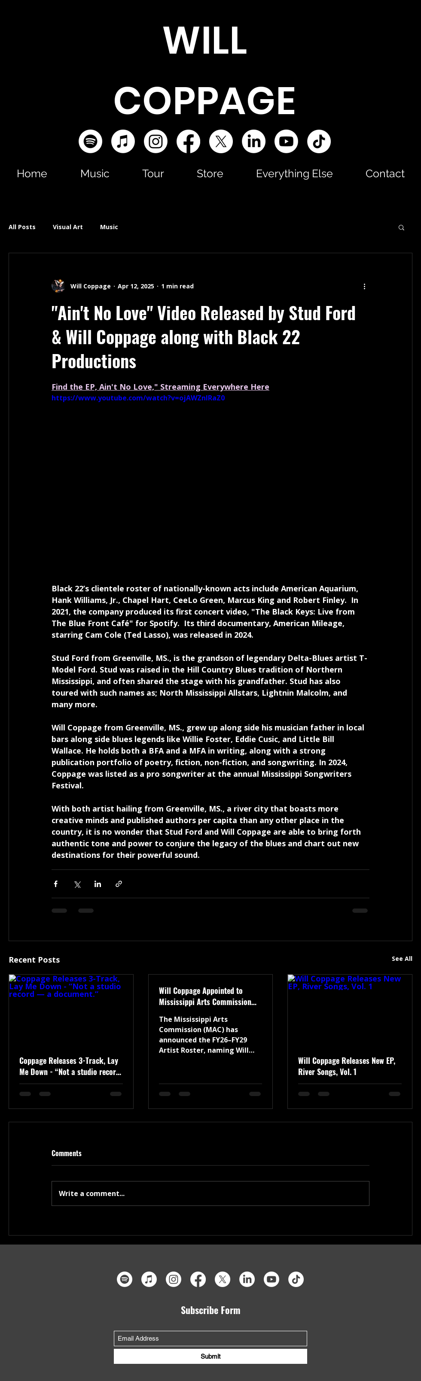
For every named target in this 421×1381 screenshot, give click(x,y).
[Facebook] (188, 141)
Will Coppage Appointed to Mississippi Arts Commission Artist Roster (205, 996)
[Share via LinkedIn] (98, 884)
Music (109, 227)
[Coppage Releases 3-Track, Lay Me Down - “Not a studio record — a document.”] (71, 1009)
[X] (221, 141)
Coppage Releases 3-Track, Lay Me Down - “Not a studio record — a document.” (69, 1066)
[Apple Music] (123, 141)
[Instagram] (156, 141)
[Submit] (210, 1356)
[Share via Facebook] (56, 884)
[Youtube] (286, 141)
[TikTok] (319, 141)
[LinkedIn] (253, 141)
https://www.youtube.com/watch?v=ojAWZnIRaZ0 (138, 398)
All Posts (22, 227)
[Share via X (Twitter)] (77, 884)
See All (402, 958)
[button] (95, 173)
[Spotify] (90, 141)
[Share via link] (119, 884)
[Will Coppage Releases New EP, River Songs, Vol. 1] (350, 1009)
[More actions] (364, 286)
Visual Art (68, 227)
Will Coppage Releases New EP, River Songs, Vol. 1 (346, 1066)
